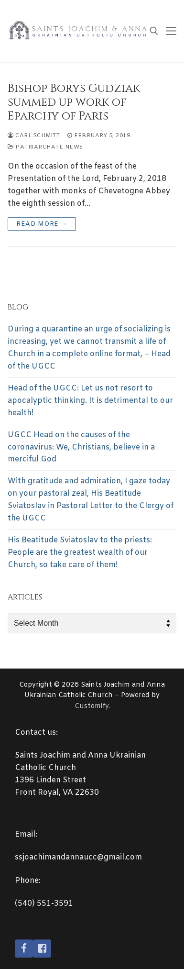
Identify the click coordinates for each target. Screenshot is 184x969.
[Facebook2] (42, 948)
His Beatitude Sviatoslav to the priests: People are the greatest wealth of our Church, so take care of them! (80, 552)
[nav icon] (171, 31)
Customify (91, 706)
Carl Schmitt (34, 136)
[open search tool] (154, 31)
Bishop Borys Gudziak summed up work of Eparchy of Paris (74, 103)
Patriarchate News (45, 147)
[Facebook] (24, 948)
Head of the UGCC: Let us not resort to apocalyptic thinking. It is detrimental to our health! (90, 400)
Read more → (41, 224)
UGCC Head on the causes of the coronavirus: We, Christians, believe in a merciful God (81, 447)
